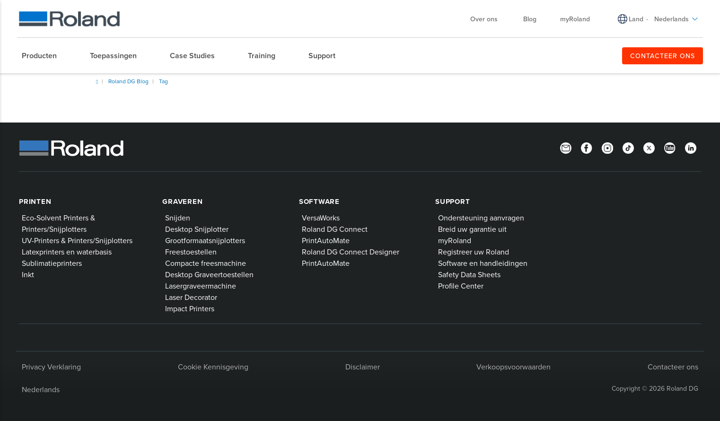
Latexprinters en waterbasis (67, 251)
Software (319, 201)
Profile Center (460, 286)
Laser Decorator (191, 297)
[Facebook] (586, 147)
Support (452, 201)
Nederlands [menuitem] (676, 19)
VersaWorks (321, 217)
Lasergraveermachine (200, 286)
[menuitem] (44, 56)
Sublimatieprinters (52, 263)
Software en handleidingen (482, 263)
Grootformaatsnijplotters (205, 240)
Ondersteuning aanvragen (481, 217)
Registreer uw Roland (473, 251)
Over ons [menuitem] (488, 19)
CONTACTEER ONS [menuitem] (662, 56)
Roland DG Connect (335, 229)
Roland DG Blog (128, 81)
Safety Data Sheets (469, 274)
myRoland (454, 240)
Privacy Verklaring (51, 366)
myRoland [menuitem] (575, 19)
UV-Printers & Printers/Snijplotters (77, 240)
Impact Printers (189, 308)
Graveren (182, 201)
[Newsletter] (565, 147)
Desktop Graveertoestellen (209, 274)
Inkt (28, 274)
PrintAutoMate (326, 240)
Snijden (177, 217)
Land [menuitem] (636, 19)
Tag (163, 81)
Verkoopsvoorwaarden (513, 366)
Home (97, 82)
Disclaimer (362, 366)
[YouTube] (670, 147)
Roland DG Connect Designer (350, 251)
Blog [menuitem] (529, 19)
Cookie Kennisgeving (213, 366)
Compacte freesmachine (205, 263)
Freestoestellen (191, 251)
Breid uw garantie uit (472, 229)
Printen (35, 201)
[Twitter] (649, 147)
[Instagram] (607, 147)
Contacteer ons (673, 366)
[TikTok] (628, 147)
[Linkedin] (690, 147)
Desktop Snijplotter (196, 229)
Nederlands (41, 389)
